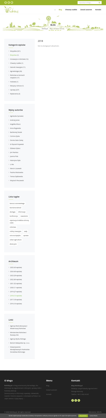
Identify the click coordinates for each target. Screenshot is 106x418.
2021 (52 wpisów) (16, 283)
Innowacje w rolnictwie (19, 59)
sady (25, 231)
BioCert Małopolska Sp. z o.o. (20, 343)
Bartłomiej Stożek (16, 132)
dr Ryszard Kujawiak (17, 144)
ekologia (12, 212)
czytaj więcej (93, 416)
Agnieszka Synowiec (16, 116)
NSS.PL (99, 412)
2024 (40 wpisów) (16, 271)
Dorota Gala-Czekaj (16, 140)
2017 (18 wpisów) (16, 300)
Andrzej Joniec (15, 120)
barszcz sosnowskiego (17, 203)
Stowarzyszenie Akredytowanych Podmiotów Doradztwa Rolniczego (20, 349)
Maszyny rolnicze (17, 86)
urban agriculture (16, 240)
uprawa (25, 235)
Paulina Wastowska (16, 172)
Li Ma (12, 164)
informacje (21, 212)
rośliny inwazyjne (15, 231)
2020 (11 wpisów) (16, 288)
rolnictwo (13, 227)
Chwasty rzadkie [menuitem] (71, 10)
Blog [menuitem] (60, 10)
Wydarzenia (15, 94)
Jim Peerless (14, 152)
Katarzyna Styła (15, 160)
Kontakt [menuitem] (98, 10)
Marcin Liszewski (15, 168)
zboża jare (13, 244)
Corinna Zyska (15, 136)
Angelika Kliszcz (15, 124)
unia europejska (15, 235)
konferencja (14, 216)
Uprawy (14, 90)
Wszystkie (15, 51)
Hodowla (14, 82)
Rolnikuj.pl (45, 29)
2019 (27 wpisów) (16, 292)
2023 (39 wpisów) (16, 275)
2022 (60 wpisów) (16, 279)
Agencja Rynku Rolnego (18, 339)
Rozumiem (83, 416)
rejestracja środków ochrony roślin (19, 221)
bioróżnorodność (15, 208)
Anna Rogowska (15, 128)
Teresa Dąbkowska (16, 176)
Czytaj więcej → (19, 399)
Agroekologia (16, 71)
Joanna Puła (14, 156)
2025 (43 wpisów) (16, 267)
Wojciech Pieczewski (17, 180)
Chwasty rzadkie (16, 63)
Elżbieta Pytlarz (15, 148)
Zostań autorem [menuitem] (86, 10)
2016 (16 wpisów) (16, 304)
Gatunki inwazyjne (17, 67)
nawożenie (24, 216)
